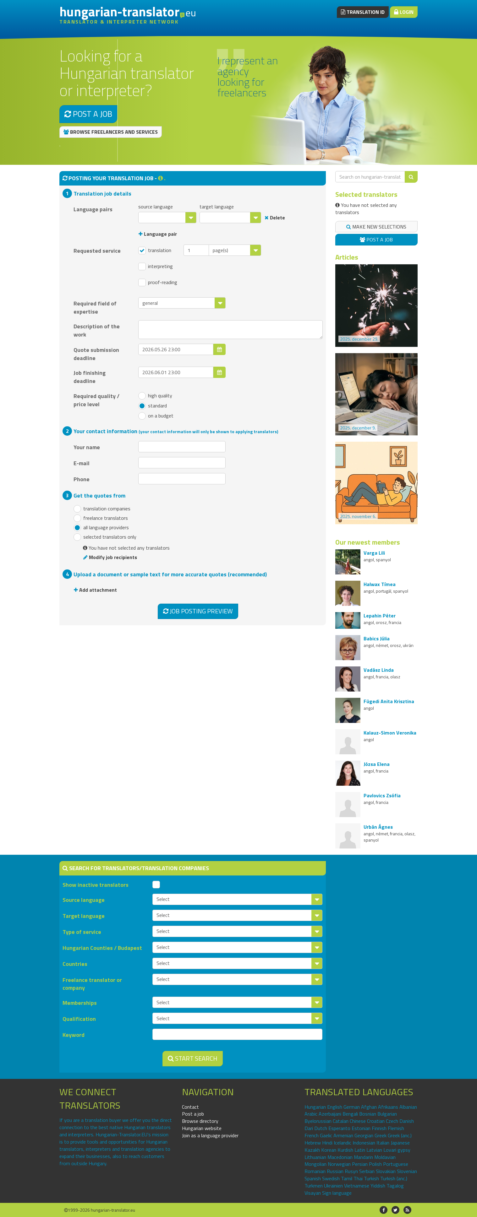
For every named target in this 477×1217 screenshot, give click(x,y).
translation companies (102, 509)
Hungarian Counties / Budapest (102, 948)
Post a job (88, 114)
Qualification (79, 1019)
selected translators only (105, 537)
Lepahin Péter (380, 615)
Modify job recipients (110, 557)
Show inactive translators (96, 884)
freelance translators (101, 518)
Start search (192, 1058)
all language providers (101, 527)
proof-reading (157, 282)
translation (154, 250)
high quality (155, 396)
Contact (190, 1107)
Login (404, 12)
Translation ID (363, 12)
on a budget (155, 416)
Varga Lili (374, 553)
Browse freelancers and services (110, 132)
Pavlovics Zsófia (382, 795)
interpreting (155, 266)
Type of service (82, 932)
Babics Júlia (377, 638)
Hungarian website (202, 1128)
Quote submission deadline (96, 354)
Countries (75, 964)
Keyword (74, 1035)
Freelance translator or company (92, 984)
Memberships (80, 1003)
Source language (84, 900)
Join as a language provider (210, 1135)
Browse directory (200, 1121)
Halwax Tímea (380, 584)
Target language (84, 916)
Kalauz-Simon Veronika (390, 732)
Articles (346, 257)
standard (152, 406)
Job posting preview (198, 611)
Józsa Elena (377, 764)
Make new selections (376, 226)
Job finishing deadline (90, 377)
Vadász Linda (379, 670)
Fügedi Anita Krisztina (389, 701)
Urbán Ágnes (378, 827)
